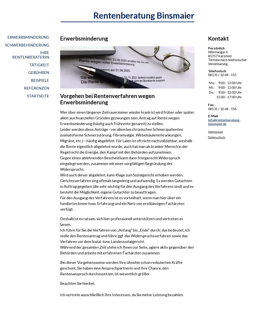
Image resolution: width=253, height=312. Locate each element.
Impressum (215, 132)
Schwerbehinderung (27, 45)
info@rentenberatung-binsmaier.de (224, 122)
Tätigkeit (39, 65)
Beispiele (40, 80)
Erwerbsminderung (28, 37)
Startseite (38, 96)
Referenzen (36, 88)
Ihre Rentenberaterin (30, 54)
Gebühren (38, 72)
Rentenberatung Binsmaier (143, 15)
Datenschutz (216, 137)
